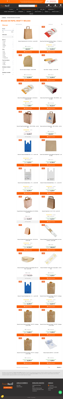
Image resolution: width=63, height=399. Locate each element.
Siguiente (59, 367)
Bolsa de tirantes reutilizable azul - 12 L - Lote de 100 (28, 154)
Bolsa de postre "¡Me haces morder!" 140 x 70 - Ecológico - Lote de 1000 (28, 325)
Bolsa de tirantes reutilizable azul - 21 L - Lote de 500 (28, 296)
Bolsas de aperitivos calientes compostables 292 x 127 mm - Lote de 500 (28, 268)
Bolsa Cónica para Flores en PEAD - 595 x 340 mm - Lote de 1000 (50, 98)
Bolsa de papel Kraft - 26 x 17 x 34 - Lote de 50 (51, 211)
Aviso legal (18, 385)
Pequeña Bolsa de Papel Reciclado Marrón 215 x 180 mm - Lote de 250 (28, 212)
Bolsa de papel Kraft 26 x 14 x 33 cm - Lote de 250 (27, 41)
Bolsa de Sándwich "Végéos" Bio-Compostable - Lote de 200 (50, 268)
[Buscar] (28, 6)
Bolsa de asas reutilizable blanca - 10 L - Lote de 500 (28, 182)
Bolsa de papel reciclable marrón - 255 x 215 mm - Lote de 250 (28, 127)
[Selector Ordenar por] (58, 24)
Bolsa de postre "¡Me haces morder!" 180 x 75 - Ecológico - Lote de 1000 (51, 297)
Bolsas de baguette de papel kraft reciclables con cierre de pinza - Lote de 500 (50, 240)
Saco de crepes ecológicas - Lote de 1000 (28, 69)
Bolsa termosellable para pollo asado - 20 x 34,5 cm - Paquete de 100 (28, 98)
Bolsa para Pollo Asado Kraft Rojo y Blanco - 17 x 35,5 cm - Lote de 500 (51, 42)
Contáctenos (8, 387)
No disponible (28, 136)
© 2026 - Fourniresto (31, 397)
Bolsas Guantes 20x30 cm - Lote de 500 (50, 352)
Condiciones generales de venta (38, 389)
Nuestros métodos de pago (37, 388)
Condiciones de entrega (36, 385)
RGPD (33, 386)
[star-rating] (53, 1)
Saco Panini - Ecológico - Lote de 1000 (51, 69)
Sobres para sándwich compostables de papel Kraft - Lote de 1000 (51, 155)
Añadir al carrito (28, 51)
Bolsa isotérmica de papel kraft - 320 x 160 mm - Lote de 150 (51, 127)
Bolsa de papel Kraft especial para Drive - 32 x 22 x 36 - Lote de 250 (28, 240)
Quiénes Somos (19, 386)
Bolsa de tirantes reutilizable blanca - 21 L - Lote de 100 (50, 182)
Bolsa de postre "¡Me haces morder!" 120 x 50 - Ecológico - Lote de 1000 (51, 325)
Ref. (26, 46)
